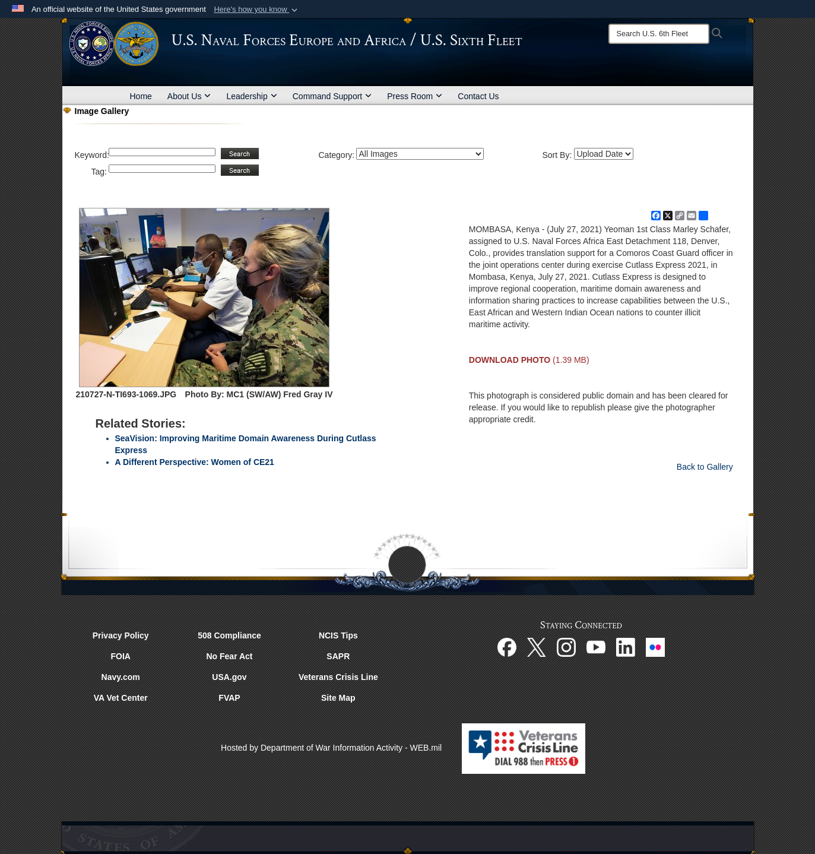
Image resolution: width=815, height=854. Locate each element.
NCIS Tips (338, 635)
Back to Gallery (705, 467)
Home (141, 96)
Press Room (414, 96)
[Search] (658, 34)
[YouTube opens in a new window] (595, 646)
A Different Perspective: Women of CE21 (194, 462)
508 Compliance (229, 635)
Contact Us (478, 96)
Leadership (251, 96)
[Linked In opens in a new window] (625, 646)
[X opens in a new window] (536, 646)
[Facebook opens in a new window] (506, 646)
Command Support (332, 96)
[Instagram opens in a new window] (566, 646)
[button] (257, 9)
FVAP (229, 698)
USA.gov (229, 677)
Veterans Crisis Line (338, 677)
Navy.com (121, 677)
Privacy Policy (121, 635)
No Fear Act (229, 656)
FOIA (120, 656)
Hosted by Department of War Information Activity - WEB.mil (331, 747)
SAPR (338, 656)
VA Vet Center (121, 698)
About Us (189, 96)
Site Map (338, 698)
